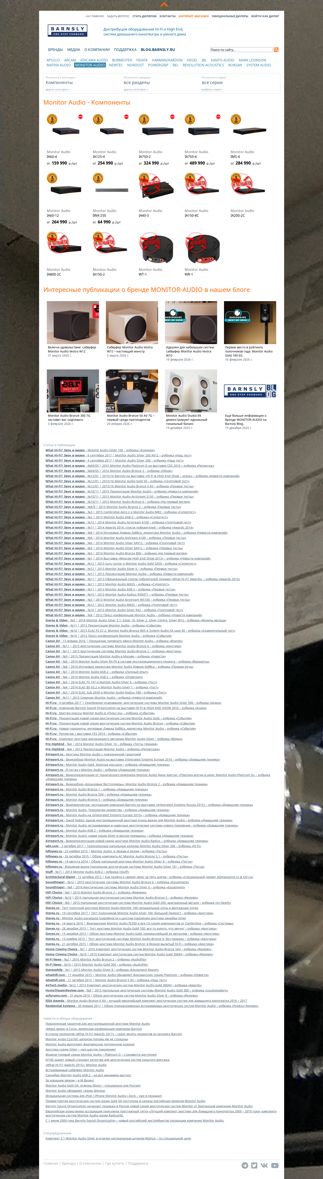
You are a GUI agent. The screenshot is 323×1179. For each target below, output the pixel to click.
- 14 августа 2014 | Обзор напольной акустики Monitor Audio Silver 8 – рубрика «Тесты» (119, 861)
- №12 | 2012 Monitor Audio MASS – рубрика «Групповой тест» (111, 605)
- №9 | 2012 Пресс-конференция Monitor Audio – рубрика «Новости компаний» (124, 615)
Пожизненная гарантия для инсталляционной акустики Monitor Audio (98, 1024)
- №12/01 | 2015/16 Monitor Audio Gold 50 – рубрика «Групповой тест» (117, 481)
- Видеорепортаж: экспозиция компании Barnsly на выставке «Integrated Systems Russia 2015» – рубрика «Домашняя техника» (149, 805)
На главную (95, 16)
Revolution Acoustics (203, 65)
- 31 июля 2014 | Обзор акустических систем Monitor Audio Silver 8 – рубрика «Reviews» (122, 995)
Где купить (114, 1163)
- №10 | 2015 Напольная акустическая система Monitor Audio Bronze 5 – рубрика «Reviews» (122, 897)
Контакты (168, 16)
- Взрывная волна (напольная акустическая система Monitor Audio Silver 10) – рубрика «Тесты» (125, 867)
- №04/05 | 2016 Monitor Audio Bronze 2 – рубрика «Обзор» (109, 471)
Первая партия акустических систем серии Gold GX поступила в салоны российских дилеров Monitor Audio (125, 1101)
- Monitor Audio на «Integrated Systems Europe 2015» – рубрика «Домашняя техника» (118, 815)
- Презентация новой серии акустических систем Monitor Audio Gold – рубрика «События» (119, 718)
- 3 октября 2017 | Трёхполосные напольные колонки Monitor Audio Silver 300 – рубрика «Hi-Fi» (123, 846)
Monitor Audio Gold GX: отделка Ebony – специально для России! (93, 1085)
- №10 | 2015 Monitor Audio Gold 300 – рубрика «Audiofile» (97, 964)
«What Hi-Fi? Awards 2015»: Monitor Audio (76, 1065)
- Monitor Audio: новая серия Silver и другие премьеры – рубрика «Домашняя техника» (119, 836)
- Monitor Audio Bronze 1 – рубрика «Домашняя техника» (97, 789)
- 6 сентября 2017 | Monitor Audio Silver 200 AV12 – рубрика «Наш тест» (119, 455)
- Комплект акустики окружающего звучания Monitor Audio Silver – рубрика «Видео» (114, 739)
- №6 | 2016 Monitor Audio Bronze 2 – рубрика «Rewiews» (96, 892)
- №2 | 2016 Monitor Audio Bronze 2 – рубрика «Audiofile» (96, 959)
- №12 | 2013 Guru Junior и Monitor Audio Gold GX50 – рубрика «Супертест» (121, 563)
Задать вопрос (118, 16)
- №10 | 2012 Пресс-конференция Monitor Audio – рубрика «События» (109, 636)
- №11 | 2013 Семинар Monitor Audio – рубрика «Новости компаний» (104, 698)
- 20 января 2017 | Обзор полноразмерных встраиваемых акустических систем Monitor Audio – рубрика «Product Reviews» (152, 1006)
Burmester (122, 60)
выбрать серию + (213, 89)
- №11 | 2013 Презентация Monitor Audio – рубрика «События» (104, 625)
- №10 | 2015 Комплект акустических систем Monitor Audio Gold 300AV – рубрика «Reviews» (129, 954)
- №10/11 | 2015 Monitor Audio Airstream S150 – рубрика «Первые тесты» (120, 496)
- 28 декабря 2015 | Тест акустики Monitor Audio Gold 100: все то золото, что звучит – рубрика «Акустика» (131, 928)
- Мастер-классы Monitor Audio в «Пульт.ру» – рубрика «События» (100, 713)
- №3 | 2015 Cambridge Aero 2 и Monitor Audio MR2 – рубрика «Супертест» (121, 512)
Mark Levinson (252, 60)
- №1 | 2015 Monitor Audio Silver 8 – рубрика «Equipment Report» (102, 970)
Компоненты (59, 82)
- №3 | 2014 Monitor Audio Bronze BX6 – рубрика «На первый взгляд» (116, 553)
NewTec (116, 65)
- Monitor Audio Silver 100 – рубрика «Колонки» (100, 450)
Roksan (235, 65)
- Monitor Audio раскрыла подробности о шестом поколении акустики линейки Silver (116, 918)
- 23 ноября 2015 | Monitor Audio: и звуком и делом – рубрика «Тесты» (106, 851)
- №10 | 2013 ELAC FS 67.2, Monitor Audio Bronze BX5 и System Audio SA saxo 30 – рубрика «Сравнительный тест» (140, 630)
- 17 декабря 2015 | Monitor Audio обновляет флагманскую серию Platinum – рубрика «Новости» (127, 975)
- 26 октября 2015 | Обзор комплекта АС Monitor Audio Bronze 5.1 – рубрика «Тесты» (117, 856)
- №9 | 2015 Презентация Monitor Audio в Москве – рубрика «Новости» (106, 656)
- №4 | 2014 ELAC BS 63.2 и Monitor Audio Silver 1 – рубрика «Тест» (102, 687)
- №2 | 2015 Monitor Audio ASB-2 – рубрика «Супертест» (107, 517)
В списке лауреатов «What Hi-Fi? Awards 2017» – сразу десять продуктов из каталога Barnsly (114, 1034)
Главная (50, 1163)
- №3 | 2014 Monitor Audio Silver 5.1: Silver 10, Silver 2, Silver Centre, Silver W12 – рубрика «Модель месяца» (136, 620)
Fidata (142, 60)
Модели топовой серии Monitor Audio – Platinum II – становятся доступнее (101, 1054)
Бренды (55, 49)
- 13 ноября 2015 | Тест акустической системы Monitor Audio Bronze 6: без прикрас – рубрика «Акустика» (131, 939)
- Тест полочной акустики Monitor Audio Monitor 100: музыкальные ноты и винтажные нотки (122, 908)
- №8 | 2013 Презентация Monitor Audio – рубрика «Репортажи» (103, 749)
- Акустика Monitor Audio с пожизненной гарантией (93, 754)
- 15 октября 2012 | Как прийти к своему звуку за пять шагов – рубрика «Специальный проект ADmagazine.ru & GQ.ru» (149, 877)
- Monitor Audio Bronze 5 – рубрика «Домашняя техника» (97, 800)
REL (175, 65)
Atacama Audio (94, 60)
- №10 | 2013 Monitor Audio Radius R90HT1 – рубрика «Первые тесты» (117, 594)
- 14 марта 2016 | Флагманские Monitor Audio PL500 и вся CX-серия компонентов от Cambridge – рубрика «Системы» (140, 923)
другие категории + (58, 89)
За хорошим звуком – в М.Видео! (70, 1080)
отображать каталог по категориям (68, 69)
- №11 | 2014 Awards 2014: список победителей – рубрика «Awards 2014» (119, 527)
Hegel (192, 60)
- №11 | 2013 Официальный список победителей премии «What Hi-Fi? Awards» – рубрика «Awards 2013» (143, 579)
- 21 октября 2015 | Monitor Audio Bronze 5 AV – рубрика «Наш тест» (106, 980)
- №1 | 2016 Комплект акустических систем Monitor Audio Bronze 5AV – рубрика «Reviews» (129, 949)
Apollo (53, 60)
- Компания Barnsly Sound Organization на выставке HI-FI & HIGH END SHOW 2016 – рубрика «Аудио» (126, 708)
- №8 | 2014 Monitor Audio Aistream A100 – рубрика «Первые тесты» (116, 538)
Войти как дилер (265, 16)
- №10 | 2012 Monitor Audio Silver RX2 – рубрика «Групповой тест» (114, 610)
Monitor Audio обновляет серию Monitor (75, 1091)
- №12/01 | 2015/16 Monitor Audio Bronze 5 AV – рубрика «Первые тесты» (120, 486)
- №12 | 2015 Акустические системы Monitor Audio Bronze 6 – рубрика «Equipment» (117, 882)
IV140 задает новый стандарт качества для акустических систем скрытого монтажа (107, 1060)
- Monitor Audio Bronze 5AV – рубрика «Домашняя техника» (99, 794)
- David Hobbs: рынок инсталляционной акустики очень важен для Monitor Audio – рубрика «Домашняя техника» (139, 820)
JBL (204, 60)
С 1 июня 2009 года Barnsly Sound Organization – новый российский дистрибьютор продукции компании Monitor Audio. (135, 1120)
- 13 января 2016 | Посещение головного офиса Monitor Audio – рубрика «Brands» (114, 641)
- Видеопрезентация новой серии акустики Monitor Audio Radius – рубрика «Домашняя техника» (127, 841)
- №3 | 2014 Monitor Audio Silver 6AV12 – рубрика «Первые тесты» (114, 548)
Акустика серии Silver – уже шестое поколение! (81, 1049)
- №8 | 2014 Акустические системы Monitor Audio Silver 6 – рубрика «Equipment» (115, 887)
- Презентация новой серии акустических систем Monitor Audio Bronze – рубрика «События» (120, 723)
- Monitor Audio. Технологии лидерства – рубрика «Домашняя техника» (108, 810)
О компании (97, 49)
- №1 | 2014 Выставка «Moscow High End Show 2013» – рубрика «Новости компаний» (128, 558)
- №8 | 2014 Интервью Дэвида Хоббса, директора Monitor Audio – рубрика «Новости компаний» (137, 533)
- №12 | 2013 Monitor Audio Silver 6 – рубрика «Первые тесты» (112, 569)
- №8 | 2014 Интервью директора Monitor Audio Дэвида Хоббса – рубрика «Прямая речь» (119, 667)
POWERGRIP (158, 65)
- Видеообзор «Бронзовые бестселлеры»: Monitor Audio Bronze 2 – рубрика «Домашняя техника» (127, 784)
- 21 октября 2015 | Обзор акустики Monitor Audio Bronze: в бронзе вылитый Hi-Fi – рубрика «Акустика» (130, 944)
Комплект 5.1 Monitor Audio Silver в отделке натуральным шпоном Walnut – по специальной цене (118, 1138)
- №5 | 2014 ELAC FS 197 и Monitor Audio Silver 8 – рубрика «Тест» (101, 682)
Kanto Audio (223, 60)
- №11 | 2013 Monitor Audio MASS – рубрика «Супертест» (107, 584)
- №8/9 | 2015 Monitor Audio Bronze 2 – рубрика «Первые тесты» (113, 507)
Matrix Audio (59, 65)
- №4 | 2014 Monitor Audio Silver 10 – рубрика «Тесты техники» (102, 744)
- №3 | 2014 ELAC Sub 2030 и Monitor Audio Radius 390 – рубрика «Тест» (106, 692)
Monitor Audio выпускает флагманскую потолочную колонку (90, 1044)
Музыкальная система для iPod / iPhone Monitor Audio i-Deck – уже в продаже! (104, 1096)
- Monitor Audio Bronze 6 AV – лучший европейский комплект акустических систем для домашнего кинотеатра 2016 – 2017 (146, 1001)
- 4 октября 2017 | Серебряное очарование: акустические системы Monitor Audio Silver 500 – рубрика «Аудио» (133, 703)
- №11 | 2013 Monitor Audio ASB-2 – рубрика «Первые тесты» (110, 589)
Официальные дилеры (230, 16)
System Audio (258, 65)
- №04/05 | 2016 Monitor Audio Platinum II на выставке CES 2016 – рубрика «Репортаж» (130, 466)
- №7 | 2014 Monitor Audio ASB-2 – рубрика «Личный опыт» (97, 672)
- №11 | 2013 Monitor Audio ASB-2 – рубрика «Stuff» (87, 872)
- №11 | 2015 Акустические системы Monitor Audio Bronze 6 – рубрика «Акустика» (113, 646)
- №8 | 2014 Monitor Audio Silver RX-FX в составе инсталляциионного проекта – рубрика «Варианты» (128, 661)
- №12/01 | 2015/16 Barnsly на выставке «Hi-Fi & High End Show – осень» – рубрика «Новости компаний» (143, 476)
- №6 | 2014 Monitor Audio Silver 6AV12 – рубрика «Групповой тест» (115, 543)
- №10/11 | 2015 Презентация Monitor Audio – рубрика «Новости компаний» (122, 491)
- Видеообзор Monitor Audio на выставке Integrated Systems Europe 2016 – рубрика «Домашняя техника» (133, 759)
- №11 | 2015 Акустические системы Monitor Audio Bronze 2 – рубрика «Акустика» (113, 651)
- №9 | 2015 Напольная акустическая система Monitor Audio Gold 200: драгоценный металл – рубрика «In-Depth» (138, 903)
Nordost (135, 65)
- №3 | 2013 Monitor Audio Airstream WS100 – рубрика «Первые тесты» (118, 600)
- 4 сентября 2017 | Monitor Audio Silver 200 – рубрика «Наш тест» (115, 460)
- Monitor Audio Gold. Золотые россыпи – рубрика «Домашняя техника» (108, 765)
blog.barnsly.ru (158, 49)
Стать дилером (145, 16)
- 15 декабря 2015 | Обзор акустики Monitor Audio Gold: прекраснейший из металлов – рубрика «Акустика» (132, 934)
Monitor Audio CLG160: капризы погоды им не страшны (87, 1039)
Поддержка (125, 49)
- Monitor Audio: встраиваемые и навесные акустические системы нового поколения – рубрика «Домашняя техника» (142, 825)
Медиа (73, 49)
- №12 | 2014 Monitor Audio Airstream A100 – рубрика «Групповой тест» (118, 522)
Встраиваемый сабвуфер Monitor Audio (75, 1070)
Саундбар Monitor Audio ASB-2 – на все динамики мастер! (88, 1075)
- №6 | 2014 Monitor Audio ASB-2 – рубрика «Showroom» (94, 677)
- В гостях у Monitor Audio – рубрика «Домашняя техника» (98, 770)
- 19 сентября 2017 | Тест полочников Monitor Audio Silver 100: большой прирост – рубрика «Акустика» (129, 913)
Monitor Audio (90, 65)
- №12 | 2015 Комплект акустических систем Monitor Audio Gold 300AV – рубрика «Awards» (124, 985)
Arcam (70, 60)
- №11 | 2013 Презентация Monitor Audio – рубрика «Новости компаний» (120, 574)
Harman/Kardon (167, 60)
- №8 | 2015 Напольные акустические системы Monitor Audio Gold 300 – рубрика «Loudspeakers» (137, 990)
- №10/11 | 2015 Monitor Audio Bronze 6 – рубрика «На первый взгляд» (118, 502)
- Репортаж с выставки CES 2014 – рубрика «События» (91, 734)
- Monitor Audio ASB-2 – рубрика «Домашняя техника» (95, 830)
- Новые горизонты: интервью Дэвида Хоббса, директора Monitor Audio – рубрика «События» (121, 728)
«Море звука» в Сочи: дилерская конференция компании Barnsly (94, 1029)
